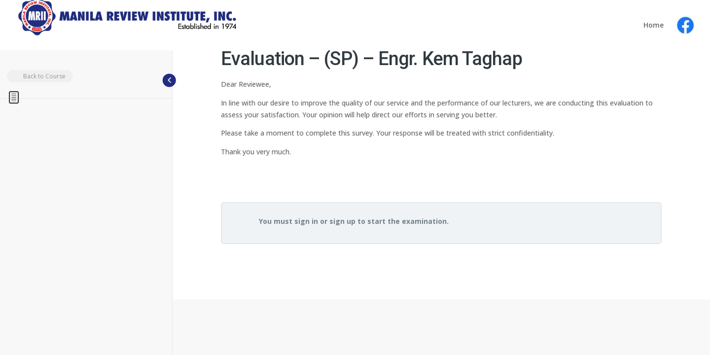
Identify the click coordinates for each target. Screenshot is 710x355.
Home (653, 26)
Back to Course (39, 76)
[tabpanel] (441, 136)
